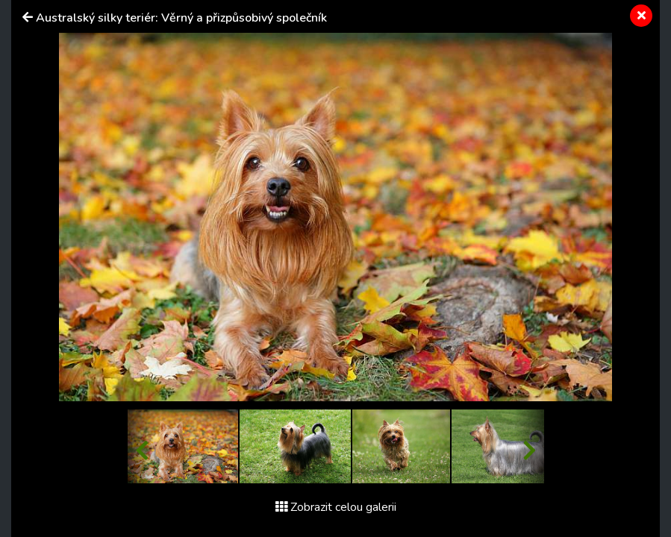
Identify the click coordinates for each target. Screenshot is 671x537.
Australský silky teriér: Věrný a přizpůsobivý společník (181, 18)
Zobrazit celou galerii (335, 507)
